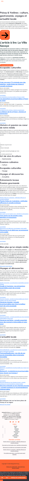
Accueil (15, 426)
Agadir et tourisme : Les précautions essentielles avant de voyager (12, 287)
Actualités (16, 428)
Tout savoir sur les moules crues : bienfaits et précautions (14, 213)
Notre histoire (16, 435)
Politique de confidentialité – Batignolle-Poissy (15, 466)
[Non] (1, 480)
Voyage (16, 433)
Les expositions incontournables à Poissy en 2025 (12, 97)
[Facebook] (10, 421)
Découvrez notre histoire (6, 266)
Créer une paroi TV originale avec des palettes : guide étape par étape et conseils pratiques (13, 84)
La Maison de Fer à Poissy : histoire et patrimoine (12, 110)
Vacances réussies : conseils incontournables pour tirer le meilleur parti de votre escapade (14, 299)
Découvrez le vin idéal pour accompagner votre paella (13, 228)
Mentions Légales (15, 468)
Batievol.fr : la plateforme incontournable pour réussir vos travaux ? (14, 372)
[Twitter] (13, 421)
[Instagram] (16, 421)
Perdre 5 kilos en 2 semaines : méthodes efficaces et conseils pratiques (13, 202)
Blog (16, 427)
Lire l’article (3, 95)
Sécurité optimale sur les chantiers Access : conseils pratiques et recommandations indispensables (12, 383)
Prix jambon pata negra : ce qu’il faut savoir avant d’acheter (14, 454)
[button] (5, 35)
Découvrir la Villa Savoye (6, 65)
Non (7, 477)
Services (15, 434)
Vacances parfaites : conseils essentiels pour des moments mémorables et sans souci (13, 322)
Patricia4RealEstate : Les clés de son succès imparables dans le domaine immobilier (13, 350)
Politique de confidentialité (18, 477)
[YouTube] (18, 421)
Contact (15, 437)
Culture (16, 430)
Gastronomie (16, 431)
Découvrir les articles (5, 404)
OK (2, 477)
